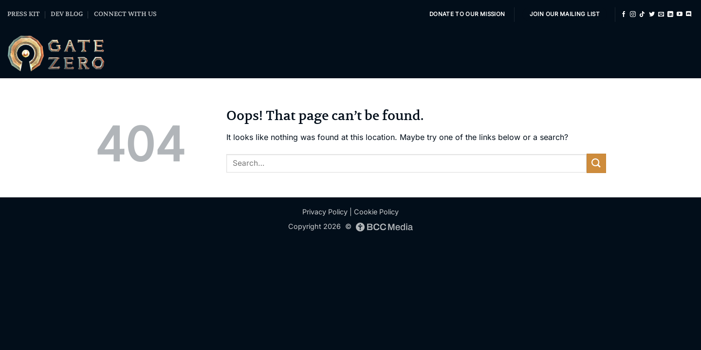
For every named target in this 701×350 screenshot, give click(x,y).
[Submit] (596, 163)
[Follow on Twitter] (652, 14)
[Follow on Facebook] (624, 14)
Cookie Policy (376, 212)
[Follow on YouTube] (680, 14)
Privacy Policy (325, 212)
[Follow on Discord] (689, 14)
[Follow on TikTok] (642, 14)
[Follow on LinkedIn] (670, 14)
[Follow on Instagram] (633, 14)
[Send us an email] (661, 14)
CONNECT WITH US (125, 14)
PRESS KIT (23, 14)
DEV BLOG (67, 14)
